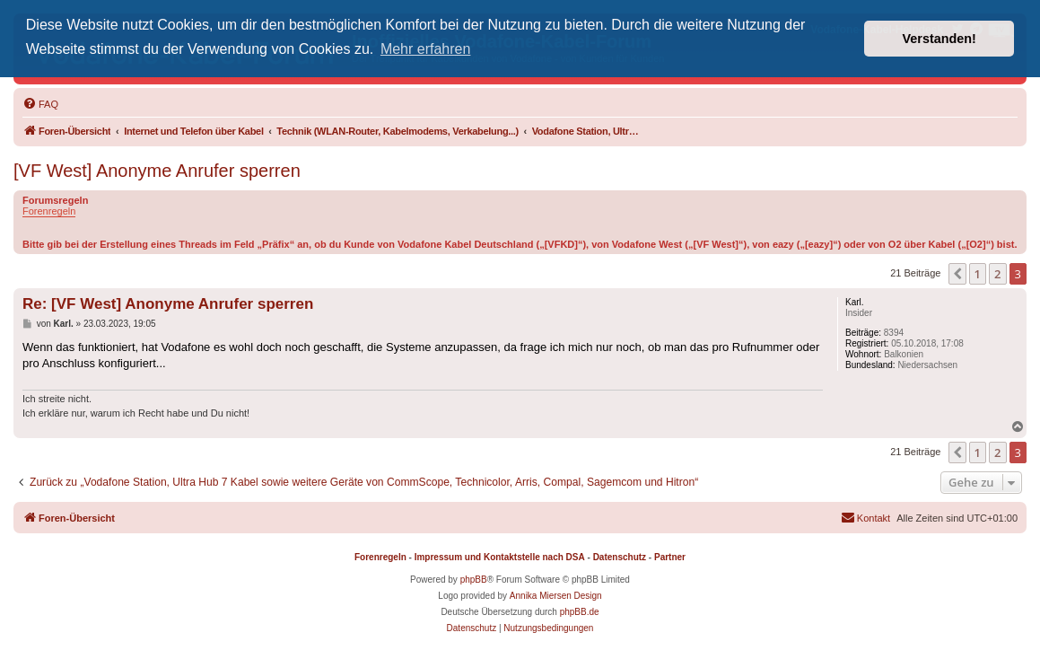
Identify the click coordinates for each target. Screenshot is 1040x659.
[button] (957, 274)
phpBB (473, 579)
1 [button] (977, 274)
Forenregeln (48, 211)
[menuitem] (40, 104)
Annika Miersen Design (556, 596)
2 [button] (997, 274)
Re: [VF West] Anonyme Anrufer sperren (167, 303)
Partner (670, 557)
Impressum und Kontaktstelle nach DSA (500, 557)
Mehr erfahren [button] (425, 49)
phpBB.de (579, 612)
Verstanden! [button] (939, 38)
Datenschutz (619, 557)
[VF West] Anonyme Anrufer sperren (157, 170)
